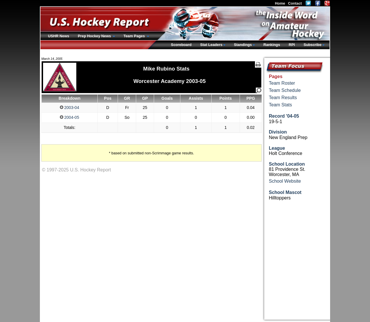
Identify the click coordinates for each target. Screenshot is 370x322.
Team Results (283, 97)
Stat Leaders (211, 44)
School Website (285, 181)
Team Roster (282, 83)
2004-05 (69, 117)
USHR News (58, 36)
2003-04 (69, 107)
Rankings (271, 44)
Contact (295, 3)
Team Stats (280, 104)
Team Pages (134, 36)
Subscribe (312, 44)
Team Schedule (285, 90)
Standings (243, 44)
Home (280, 3)
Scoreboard (181, 44)
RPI (292, 44)
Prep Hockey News (95, 36)
